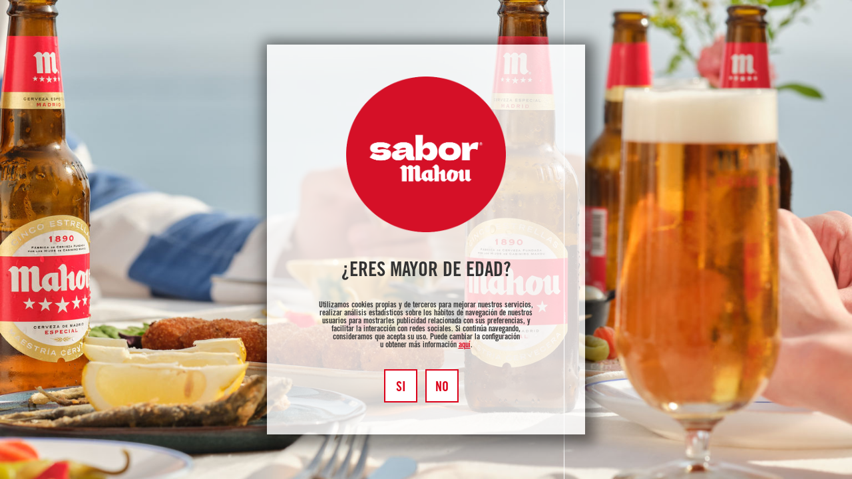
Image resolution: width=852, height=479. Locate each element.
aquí (465, 345)
